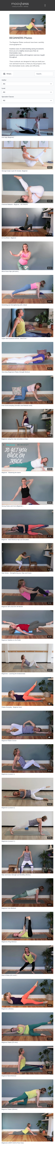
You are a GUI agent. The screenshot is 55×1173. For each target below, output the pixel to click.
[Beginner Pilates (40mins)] (27, 1109)
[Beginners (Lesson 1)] (27, 774)
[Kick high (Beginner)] (27, 137)
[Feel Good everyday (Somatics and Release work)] (27, 405)
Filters (7, 74)
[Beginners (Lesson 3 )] (27, 841)
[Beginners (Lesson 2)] (27, 808)
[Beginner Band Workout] (27, 1076)
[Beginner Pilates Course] (27, 741)
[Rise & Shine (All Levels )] (27, 975)
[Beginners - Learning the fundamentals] (27, 674)
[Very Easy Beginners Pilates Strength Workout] (27, 372)
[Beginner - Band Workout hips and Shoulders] (27, 540)
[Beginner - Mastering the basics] (27, 473)
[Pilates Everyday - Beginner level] (27, 707)
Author (4, 80)
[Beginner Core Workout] (27, 908)
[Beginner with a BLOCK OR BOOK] (27, 607)
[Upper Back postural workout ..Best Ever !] (27, 338)
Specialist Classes (8, 97)
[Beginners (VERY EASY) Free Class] (27, 1143)
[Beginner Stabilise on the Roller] (27, 640)
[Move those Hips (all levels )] (27, 271)
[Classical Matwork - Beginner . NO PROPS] (27, 204)
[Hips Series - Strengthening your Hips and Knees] (27, 573)
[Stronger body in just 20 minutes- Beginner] (27, 171)
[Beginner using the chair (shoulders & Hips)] (27, 439)
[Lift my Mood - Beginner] (27, 238)
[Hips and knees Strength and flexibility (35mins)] (27, 875)
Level (3, 88)
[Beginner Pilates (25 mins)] (27, 1042)
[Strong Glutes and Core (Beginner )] (27, 506)
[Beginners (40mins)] (27, 1009)
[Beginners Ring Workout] (27, 942)
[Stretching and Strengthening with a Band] (27, 305)
